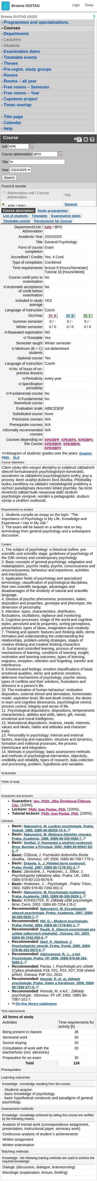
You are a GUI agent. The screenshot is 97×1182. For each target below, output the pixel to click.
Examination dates (22, 51)
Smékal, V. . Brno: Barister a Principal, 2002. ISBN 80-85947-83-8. (52, 847)
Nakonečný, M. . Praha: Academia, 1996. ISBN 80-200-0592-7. (52, 836)
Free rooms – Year (21, 93)
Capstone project (21, 99)
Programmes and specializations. (36, 22)
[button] (6, 6)
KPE (48, 227)
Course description (18, 211)
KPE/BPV (85, 440)
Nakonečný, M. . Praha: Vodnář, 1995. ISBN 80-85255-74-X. (53, 828)
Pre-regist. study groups (27, 69)
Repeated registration (25, 332)
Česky (89, 5)
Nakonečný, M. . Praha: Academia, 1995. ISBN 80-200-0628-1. (49, 894)
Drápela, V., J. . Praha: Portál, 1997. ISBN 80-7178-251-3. (49, 865)
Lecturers (12, 39)
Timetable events (20, 57)
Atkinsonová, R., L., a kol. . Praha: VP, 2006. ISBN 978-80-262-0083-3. (49, 958)
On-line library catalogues (36, 1004)
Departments (16, 33)
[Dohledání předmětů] (60, 154)
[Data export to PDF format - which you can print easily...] (78, 139)
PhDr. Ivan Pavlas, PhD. (47, 809)
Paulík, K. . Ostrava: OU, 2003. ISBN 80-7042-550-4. (53, 933)
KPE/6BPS (71, 444)
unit (4, 146)
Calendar (12, 122)
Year (5, 170)
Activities (10, 773)
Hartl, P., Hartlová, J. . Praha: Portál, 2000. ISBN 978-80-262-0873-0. (51, 946)
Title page (13, 117)
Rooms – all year (20, 81)
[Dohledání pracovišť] (31, 146)
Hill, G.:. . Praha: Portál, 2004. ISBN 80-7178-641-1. (50, 923)
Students (12, 45)
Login (76, 5)
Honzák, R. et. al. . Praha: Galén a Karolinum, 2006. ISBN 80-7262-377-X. (53, 983)
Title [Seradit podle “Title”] (67, 195)
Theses (11, 63)
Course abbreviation (17, 154)
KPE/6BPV (53, 448)
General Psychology (74, 206)
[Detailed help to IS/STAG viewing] (92, 139)
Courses (12, 28)
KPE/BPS (68, 440)
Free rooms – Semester (26, 87)
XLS (16, 457)
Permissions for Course (53, 221)
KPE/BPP (52, 440)
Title (5, 162)
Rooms (11, 75)
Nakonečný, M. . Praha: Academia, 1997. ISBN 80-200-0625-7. (52, 913)
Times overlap (17, 105)
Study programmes (52, 211)
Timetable (39, 216)
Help (8, 128)
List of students (15, 216)
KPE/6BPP (53, 444)
